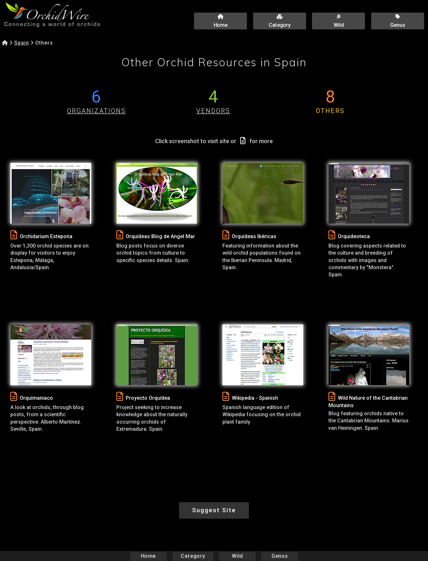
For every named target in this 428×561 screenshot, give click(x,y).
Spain (21, 43)
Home (148, 556)
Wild (237, 556)
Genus (279, 556)
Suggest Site (214, 510)
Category (193, 556)
